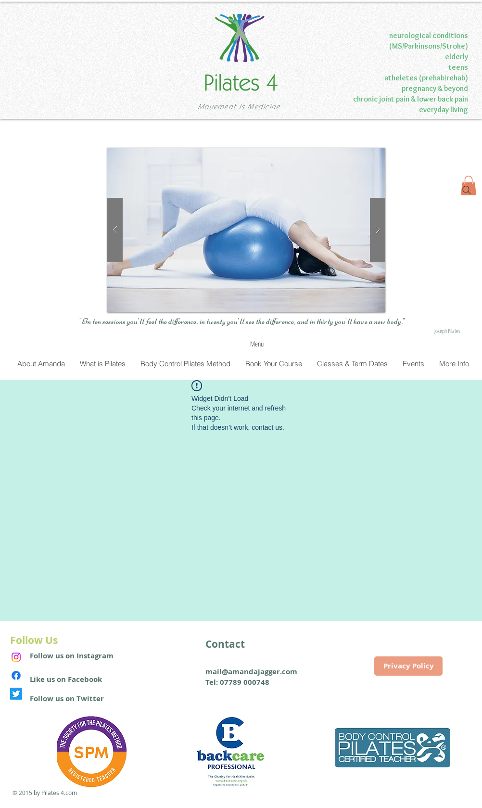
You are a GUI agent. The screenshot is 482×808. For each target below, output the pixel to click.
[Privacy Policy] (408, 666)
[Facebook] (16, 675)
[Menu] (256, 344)
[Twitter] (16, 694)
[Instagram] (16, 657)
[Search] (467, 190)
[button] (246, 230)
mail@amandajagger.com (251, 672)
